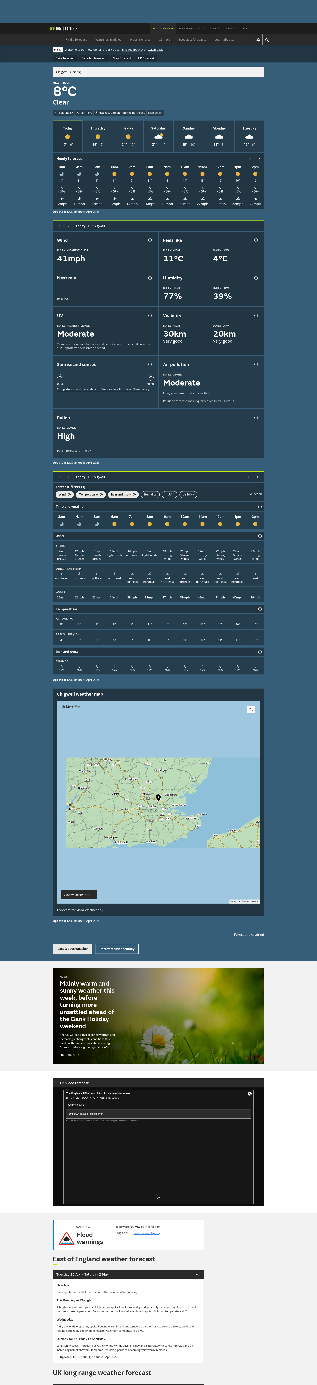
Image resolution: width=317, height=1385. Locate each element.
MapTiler (236, 901)
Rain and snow (122, 495)
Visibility (188, 494)
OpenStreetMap (251, 901)
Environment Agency (146, 1233)
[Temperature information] (259, 609)
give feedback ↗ (132, 50)
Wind (63, 495)
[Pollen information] (255, 417)
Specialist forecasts (192, 40)
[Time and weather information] (259, 506)
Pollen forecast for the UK (74, 451)
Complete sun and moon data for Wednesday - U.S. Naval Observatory (103, 389)
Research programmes (192, 28)
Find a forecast (76, 40)
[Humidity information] (255, 278)
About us (230, 28)
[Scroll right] (259, 158)
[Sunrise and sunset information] (149, 364)
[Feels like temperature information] (255, 240)
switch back (155, 50)
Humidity (150, 494)
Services (215, 28)
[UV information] (149, 315)
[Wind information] (259, 536)
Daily (65, 58)
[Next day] (68, 226)
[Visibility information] (255, 315)
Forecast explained (249, 934)
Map (122, 58)
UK (146, 58)
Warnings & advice (108, 40)
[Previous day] (59, 226)
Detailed (94, 58)
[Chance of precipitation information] (149, 278)
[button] (158, 798)
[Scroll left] (250, 158)
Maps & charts (140, 40)
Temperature (89, 495)
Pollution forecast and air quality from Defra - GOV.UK (198, 401)
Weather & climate (163, 28)
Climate (164, 40)
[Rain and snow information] (259, 652)
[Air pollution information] (255, 364)
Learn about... (224, 40)
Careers (245, 28)
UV (170, 494)
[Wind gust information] (149, 240)
